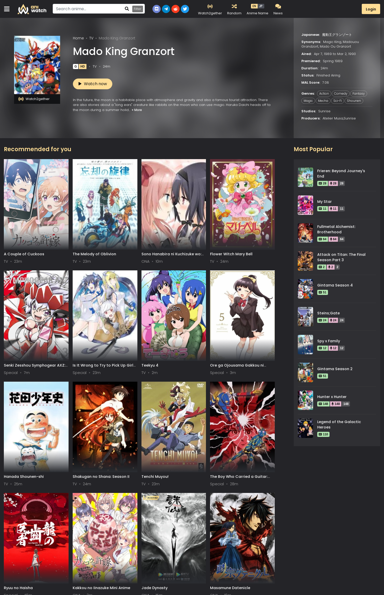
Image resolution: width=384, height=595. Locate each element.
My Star (324, 201)
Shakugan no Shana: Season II (166, 309)
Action (324, 93)
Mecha (323, 100)
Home (78, 38)
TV (91, 38)
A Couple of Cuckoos (24, 224)
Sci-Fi (337, 100)
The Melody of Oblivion (73, 224)
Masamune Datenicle (167, 388)
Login (371, 9)
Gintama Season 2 (335, 368)
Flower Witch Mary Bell (168, 224)
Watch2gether (34, 99)
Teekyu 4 (12, 306)
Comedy (340, 93)
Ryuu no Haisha (18, 388)
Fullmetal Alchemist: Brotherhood (336, 229)
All (9, 586)
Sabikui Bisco (254, 388)
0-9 (34, 586)
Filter (137, 9)
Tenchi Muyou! (208, 306)
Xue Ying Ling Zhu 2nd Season (71, 472)
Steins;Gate (328, 313)
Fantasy (359, 93)
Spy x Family (328, 341)
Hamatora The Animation (208, 390)
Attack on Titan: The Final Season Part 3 (341, 257)
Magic (308, 100)
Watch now (93, 84)
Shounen (354, 100)
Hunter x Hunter (332, 396)
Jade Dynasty (112, 388)
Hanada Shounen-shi (119, 306)
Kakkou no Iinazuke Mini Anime (69, 390)
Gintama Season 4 (335, 285)
